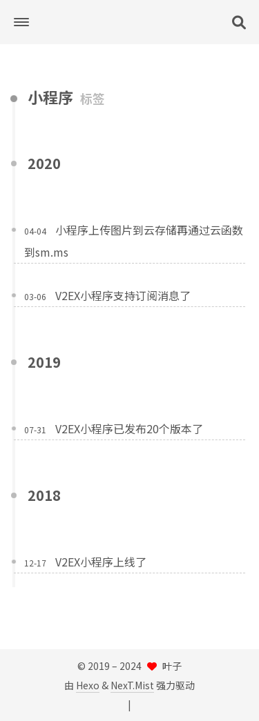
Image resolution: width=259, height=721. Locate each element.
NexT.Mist (132, 685)
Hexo (87, 685)
